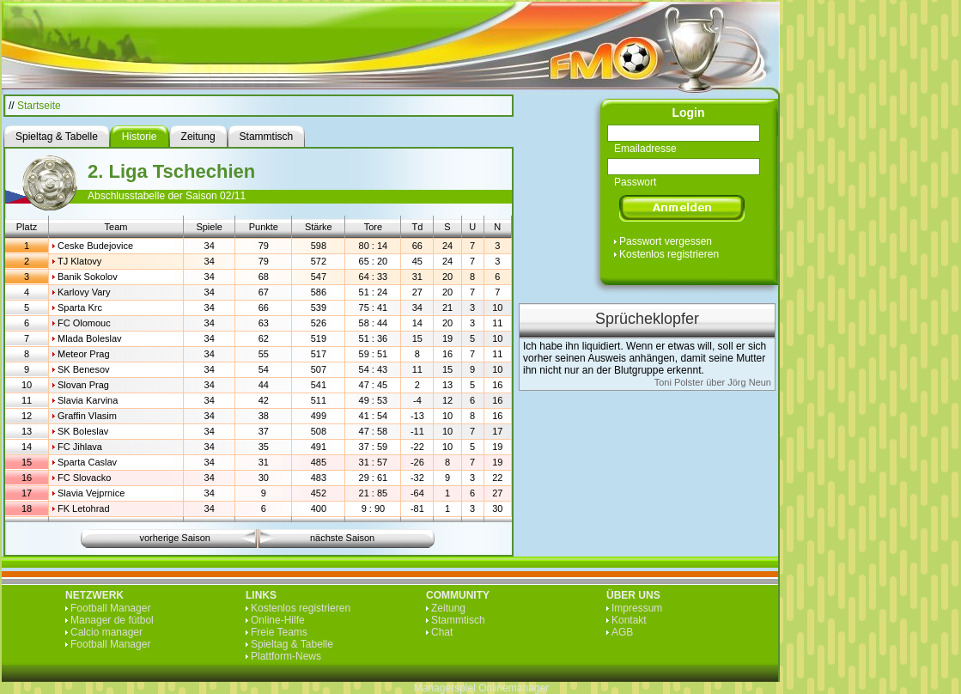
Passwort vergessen (665, 241)
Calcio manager (106, 632)
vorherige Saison (174, 538)
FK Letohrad (84, 508)
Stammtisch (458, 620)
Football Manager (110, 608)
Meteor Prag (84, 354)
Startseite (39, 106)
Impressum (636, 608)
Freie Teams (279, 632)
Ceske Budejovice (95, 245)
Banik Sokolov (88, 276)
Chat (442, 632)
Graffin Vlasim (87, 416)
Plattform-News (286, 656)
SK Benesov (84, 369)
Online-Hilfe (278, 620)
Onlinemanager (513, 688)
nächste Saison (342, 538)
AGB (622, 632)
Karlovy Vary (84, 292)
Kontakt (629, 620)
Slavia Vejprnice (91, 493)
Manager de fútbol (112, 620)
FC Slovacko (84, 477)
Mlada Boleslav (90, 338)
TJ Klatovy (79, 261)
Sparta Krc (80, 307)
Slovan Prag (83, 385)
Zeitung (448, 608)
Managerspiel (445, 688)
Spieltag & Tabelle (292, 644)
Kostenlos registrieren (669, 254)
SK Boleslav (83, 431)
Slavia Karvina (88, 400)
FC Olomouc (84, 323)
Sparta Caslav (87, 462)
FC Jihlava (80, 446)
